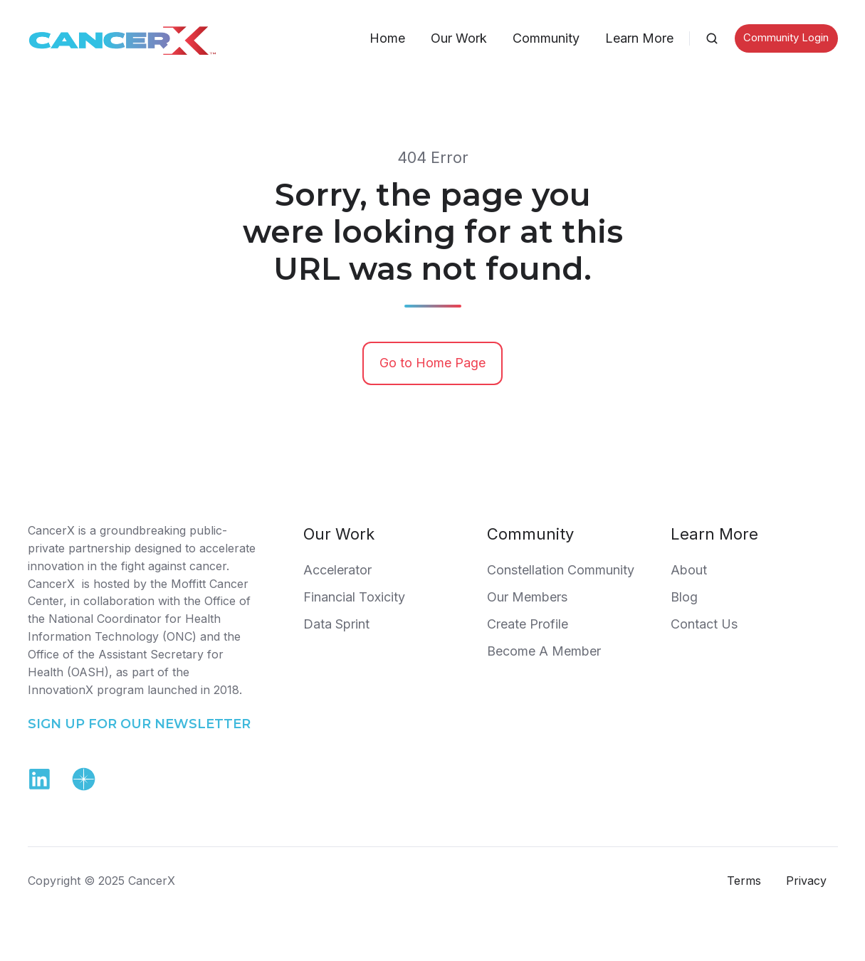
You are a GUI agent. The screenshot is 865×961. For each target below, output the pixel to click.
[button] (712, 38)
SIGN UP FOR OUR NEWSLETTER (139, 724)
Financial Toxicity (354, 596)
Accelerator (337, 569)
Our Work (459, 38)
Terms (744, 880)
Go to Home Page (432, 362)
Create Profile (527, 623)
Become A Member (544, 651)
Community (546, 38)
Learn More (639, 38)
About (689, 569)
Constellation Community (560, 569)
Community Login (786, 37)
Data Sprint (336, 623)
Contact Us (704, 623)
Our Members (527, 596)
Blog (684, 596)
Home (387, 38)
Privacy (806, 880)
